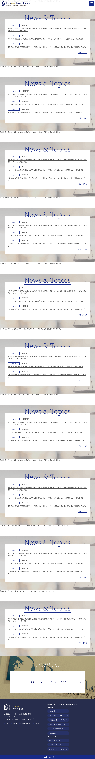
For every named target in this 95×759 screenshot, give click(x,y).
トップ (7, 723)
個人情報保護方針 (25, 723)
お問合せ (36, 723)
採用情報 (15, 723)
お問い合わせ (49, 757)
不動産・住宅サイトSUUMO (23, 591)
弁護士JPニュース (20, 66)
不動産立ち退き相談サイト (57, 724)
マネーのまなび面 (29, 526)
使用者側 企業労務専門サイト (58, 729)
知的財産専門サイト (55, 733)
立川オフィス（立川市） (56, 745)
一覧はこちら (82, 53)
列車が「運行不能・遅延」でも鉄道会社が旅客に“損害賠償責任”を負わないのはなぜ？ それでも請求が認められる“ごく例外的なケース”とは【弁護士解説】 (47, 30)
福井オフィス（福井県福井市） (58, 749)
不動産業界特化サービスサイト (58, 720)
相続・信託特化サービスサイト (58, 715)
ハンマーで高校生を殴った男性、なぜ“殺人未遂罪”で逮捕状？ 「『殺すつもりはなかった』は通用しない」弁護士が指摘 (45, 39)
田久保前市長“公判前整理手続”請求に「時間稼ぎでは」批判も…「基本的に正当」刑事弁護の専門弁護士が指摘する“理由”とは (47, 48)
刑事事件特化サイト (55, 711)
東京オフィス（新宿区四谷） (58, 740)
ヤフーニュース (34, 66)
